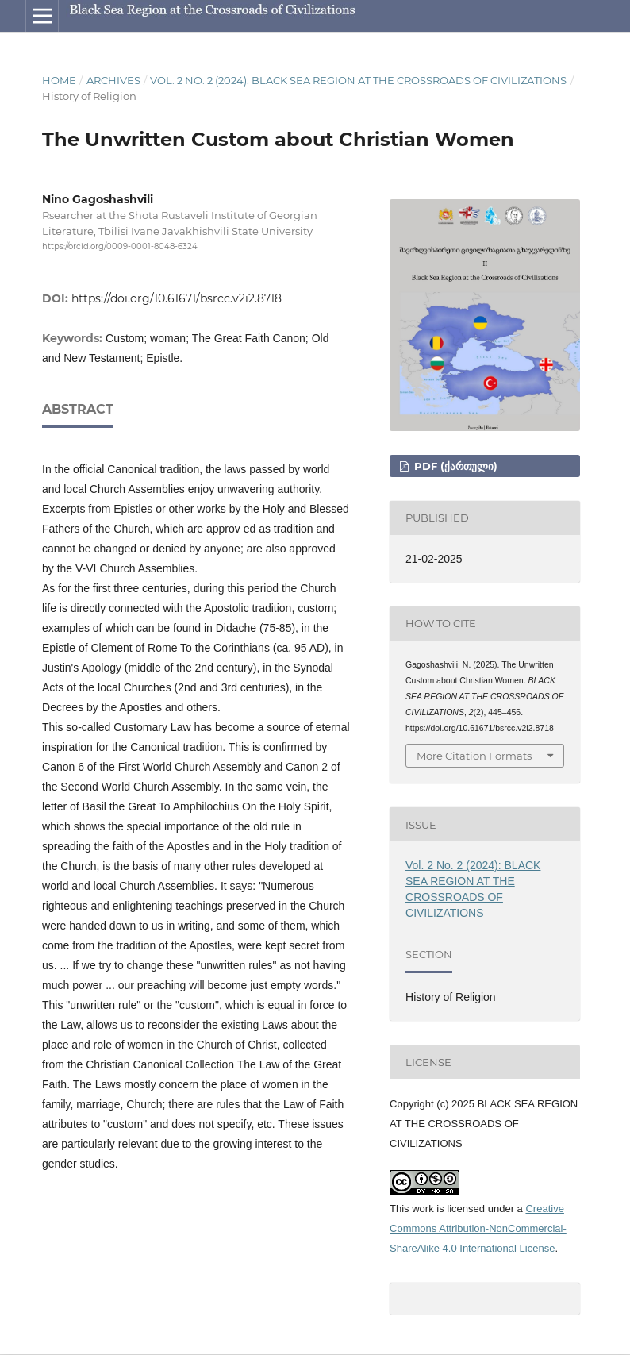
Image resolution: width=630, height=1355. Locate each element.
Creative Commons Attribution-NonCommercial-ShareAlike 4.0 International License (478, 1228)
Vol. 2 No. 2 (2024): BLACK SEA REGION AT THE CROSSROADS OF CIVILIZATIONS (358, 80)
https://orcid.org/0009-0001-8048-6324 (120, 246)
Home (59, 80)
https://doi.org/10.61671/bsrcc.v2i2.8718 (176, 298)
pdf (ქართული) (454, 466)
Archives (113, 80)
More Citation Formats (474, 755)
